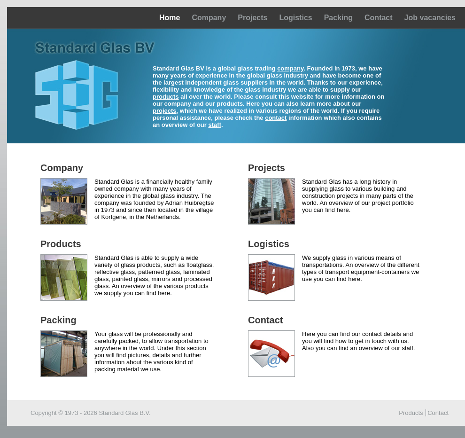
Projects (252, 18)
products (166, 96)
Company (209, 18)
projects (165, 110)
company (290, 68)
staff (214, 124)
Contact (378, 18)
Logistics (295, 18)
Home (169, 18)
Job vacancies (430, 18)
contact (276, 117)
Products (411, 412)
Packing (338, 18)
